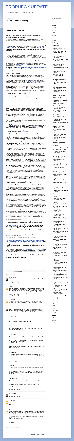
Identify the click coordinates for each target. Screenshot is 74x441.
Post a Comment (10, 422)
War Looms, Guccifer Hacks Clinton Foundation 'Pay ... (59, 268)
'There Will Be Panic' (56, 145)
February (54, 308)
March (54, 307)
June (54, 302)
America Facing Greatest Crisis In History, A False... (59, 188)
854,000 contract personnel (33, 81)
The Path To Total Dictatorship (15, 30)
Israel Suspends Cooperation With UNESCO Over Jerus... (59, 196)
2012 (53, 317)
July (54, 300)
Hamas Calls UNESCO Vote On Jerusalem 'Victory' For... (59, 157)
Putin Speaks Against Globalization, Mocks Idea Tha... (59, 91)
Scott (10, 286)
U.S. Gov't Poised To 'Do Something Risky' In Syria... (59, 178)
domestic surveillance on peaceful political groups (25, 128)
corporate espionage (26, 131)
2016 (53, 42)
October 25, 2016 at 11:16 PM (14, 295)
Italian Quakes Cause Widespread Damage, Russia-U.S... (59, 88)
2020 (53, 35)
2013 (53, 315)
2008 (53, 324)
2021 (53, 34)
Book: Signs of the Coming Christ (58, 18)
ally (9, 409)
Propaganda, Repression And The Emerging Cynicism (59, 54)
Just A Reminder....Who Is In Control (59, 149)
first (8, 54)
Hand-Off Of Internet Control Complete (60, 295)
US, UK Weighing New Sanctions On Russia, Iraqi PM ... (60, 172)
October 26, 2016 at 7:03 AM (14, 389)
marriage (10, 237)
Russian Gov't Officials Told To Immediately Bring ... (58, 215)
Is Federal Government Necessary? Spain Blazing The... (59, 250)
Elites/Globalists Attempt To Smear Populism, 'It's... (59, 183)
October (54, 47)
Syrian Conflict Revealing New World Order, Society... (60, 194)
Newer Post (8, 425)
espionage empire (15, 125)
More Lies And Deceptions (58, 113)
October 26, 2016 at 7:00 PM (14, 420)
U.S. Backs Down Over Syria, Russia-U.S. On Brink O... (60, 245)
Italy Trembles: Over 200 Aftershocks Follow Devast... (60, 62)
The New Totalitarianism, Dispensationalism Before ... (58, 293)
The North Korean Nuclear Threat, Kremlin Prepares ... (59, 180)
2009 (53, 322)
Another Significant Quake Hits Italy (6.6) (60, 67)
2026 (53, 25)
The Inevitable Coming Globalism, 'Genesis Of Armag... (59, 163)
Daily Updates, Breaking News (58, 167)
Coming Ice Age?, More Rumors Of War (60, 122)
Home (26, 425)
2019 (53, 37)
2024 (53, 29)
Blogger (42, 434)
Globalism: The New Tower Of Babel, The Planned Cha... (60, 120)
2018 (53, 39)
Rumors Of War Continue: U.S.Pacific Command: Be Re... (60, 242)
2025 (53, 27)
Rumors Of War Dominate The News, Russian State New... (60, 265)
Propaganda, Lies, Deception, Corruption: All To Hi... (58, 210)
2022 (53, 32)
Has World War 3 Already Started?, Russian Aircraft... (59, 143)
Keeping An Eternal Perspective (59, 95)
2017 (53, 40)
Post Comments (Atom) (15, 427)
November (55, 45)
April (54, 305)
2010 (53, 320)
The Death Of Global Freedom (58, 217)
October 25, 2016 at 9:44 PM (14, 282)
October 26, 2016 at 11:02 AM (14, 406)
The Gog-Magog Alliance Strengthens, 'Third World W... (60, 160)
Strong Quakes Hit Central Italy (58, 98)
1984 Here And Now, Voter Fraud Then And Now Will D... (60, 219)
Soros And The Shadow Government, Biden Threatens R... (60, 152)
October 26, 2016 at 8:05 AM (14, 396)
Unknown (11, 299)
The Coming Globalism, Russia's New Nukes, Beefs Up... (60, 94)
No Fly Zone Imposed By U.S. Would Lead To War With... (60, 290)
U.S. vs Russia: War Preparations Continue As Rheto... (59, 108)
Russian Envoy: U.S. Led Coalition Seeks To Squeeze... (59, 135)
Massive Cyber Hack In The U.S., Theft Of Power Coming (60, 127)
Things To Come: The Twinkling (59, 116)
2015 (53, 312)
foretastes (11, 277)
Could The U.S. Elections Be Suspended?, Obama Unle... (58, 75)
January (54, 310)
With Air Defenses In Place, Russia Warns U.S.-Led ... (59, 253)
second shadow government (16, 60)
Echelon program (33, 126)
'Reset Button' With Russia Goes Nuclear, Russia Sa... (59, 234)
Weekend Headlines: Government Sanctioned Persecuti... (59, 65)
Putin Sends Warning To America (59, 273)
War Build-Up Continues (57, 97)
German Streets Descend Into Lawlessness (58, 57)
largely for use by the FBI (24, 181)
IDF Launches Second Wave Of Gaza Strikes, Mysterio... (60, 263)
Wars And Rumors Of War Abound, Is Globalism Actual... (60, 175)
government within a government (22, 64)
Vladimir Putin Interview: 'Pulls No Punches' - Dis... (59, 222)
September (55, 297)
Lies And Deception (56, 114)
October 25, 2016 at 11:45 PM (14, 304)
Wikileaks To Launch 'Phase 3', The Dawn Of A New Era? (59, 52)
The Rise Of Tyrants (56, 226)
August (54, 298)
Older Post (44, 425)
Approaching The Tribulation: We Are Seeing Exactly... (60, 124)
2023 (53, 30)
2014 (53, 314)
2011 (53, 319)
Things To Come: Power (57, 288)
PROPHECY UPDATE (27, 6)
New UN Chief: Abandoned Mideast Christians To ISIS (59, 237)
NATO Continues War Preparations (59, 117)
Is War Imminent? (56, 260)
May (54, 303)
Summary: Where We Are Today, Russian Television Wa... (59, 199)
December (55, 43)
